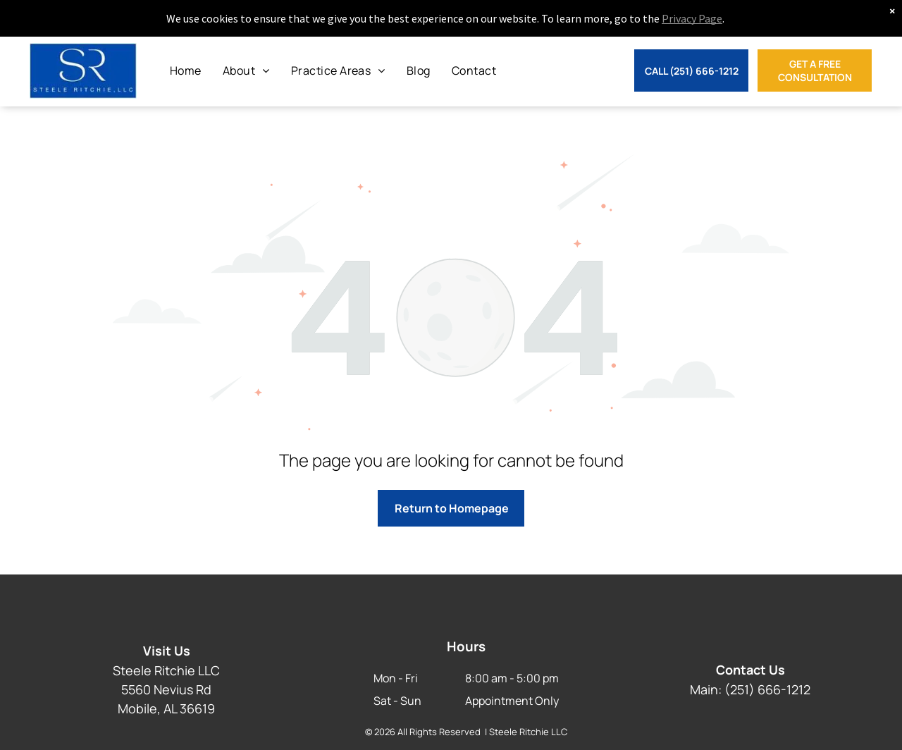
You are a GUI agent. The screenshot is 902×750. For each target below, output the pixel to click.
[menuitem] (185, 70)
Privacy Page (692, 18)
